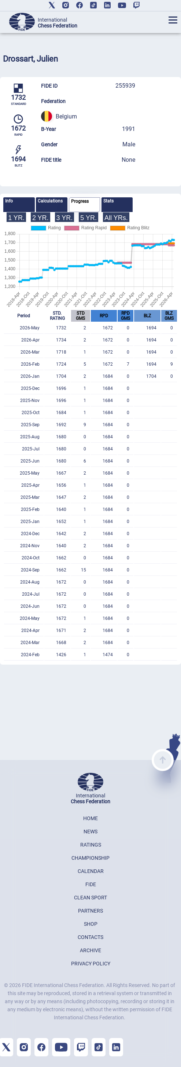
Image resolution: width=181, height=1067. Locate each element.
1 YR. (16, 218)
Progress (80, 201)
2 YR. (40, 218)
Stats (108, 201)
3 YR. (64, 218)
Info (9, 201)
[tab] (19, 204)
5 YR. (88, 218)
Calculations (50, 201)
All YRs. (116, 218)
